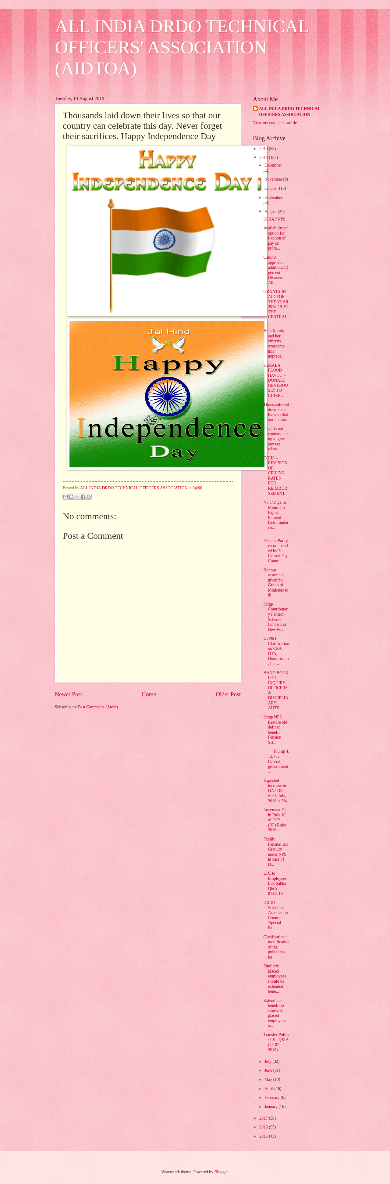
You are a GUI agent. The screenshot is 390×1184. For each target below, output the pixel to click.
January (271, 1106)
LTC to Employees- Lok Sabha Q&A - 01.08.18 (275, 883)
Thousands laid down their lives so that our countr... (276, 412)
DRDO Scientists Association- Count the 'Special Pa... (276, 915)
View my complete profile (275, 123)
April (269, 1088)
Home (149, 694)
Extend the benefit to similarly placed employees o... (274, 1013)
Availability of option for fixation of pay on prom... (275, 238)
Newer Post (68, 694)
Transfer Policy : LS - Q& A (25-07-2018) (276, 1042)
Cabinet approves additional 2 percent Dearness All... (275, 270)
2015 (264, 1136)
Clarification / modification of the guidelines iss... (276, 947)
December (273, 165)
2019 (264, 148)
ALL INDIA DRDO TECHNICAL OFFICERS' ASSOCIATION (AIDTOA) (182, 47)
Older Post (228, 694)
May (268, 1079)
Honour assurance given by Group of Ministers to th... (275, 583)
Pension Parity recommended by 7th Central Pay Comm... (275, 550)
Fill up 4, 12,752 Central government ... (276, 761)
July (268, 1061)
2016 (264, 1127)
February (272, 1097)
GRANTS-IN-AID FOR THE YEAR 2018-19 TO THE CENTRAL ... (275, 306)
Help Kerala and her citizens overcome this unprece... (273, 343)
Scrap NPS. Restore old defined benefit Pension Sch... (275, 730)
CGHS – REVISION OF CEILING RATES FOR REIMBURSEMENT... (275, 476)
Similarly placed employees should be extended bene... (274, 979)
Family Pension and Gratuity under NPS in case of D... (275, 852)
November (273, 179)
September (273, 197)
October (271, 188)
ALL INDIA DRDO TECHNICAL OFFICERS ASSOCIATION (290, 111)
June (268, 1070)
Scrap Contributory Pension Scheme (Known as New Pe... (275, 617)
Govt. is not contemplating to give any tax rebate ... (275, 438)
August (271, 211)
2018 (264, 157)
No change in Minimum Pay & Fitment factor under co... (275, 515)
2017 (264, 1118)
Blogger (221, 1172)
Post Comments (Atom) (98, 707)
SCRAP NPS (274, 219)
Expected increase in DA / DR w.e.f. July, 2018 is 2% (275, 790)
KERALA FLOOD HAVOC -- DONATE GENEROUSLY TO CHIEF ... (275, 380)
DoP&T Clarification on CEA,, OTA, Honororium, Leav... (276, 651)
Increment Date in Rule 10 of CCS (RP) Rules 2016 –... (276, 820)
